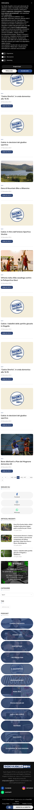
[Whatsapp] (6, 792)
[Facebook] (6, 788)
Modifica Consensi (27, 803)
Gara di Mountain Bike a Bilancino (15, 188)
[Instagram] (27, 788)
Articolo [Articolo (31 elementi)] (5, 607)
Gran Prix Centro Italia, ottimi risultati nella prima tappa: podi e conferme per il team (23, 526)
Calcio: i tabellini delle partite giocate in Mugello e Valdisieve (23, 552)
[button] (31, 2)
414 (15, 477)
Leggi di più (7, 106)
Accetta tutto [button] (25, 71)
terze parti (4, 18)
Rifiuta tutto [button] (9, 71)
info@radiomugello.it (8, 780)
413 (12, 477)
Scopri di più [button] (17, 66)
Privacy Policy (5, 803)
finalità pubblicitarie (21, 27)
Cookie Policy (15, 803)
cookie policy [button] (8, 15)
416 (21, 477)
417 (25, 477)
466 (31, 477)
